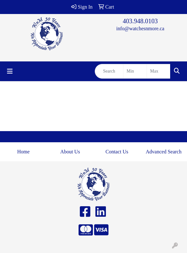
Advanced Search (163, 151)
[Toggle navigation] (10, 71)
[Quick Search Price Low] (135, 71)
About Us (70, 151)
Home (23, 151)
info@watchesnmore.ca (140, 28)
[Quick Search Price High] (158, 71)
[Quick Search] (109, 71)
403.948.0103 (140, 21)
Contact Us (117, 151)
